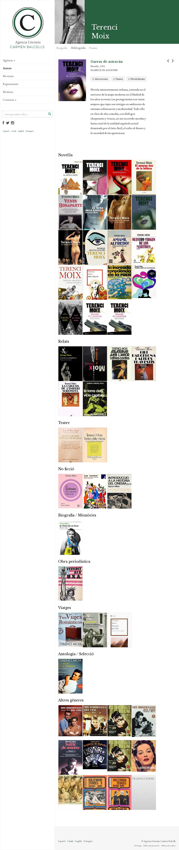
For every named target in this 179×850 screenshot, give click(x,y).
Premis (93, 48)
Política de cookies (168, 845)
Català (13, 131)
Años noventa (101, 78)
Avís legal (137, 845)
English (21, 131)
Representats (10, 84)
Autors (7, 68)
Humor (119, 78)
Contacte (9, 100)
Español (6, 131)
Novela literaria (138, 78)
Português (30, 131)
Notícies (8, 92)
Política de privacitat (151, 845)
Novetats (8, 76)
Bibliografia (78, 48)
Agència (9, 60)
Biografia (61, 48)
